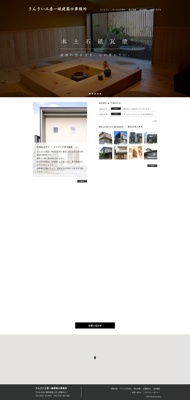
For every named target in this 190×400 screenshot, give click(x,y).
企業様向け (147, 389)
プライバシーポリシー (152, 392)
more (82, 181)
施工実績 (132, 9)
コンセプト (104, 9)
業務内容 (114, 389)
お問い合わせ (155, 9)
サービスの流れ (118, 9)
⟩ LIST (155, 121)
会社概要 (143, 9)
